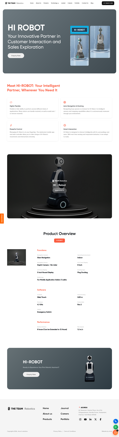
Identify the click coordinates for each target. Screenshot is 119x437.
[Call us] (115, 421)
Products (46, 3)
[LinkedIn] (90, 419)
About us (47, 414)
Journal (63, 3)
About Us (38, 3)
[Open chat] (115, 432)
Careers (70, 3)
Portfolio (77, 3)
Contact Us (85, 3)
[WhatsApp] (115, 427)
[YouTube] (85, 419)
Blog (92, 3)
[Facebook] (100, 419)
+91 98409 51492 (108, 3)
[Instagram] (80, 419)
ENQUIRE (2, 218)
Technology (55, 3)
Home (32, 3)
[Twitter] (95, 419)
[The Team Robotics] (14, 3)
